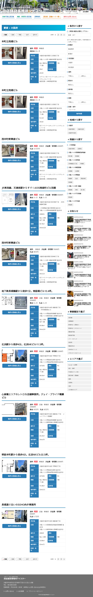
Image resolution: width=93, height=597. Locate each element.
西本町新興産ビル (11, 139)
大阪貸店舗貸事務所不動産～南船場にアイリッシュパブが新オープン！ (82, 219)
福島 (69, 377)
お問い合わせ (9, 591)
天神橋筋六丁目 (72, 161)
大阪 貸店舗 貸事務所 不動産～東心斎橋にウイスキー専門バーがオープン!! (82, 237)
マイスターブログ (71, 11)
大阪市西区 (71, 127)
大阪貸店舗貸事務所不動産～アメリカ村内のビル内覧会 (82, 274)
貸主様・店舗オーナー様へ (51, 16)
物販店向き (71, 344)
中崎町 (82, 161)
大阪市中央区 (72, 131)
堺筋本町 (83, 176)
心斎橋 (77, 169)
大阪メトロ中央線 (74, 199)
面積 (12, 35)
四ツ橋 (82, 188)
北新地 (79, 147)
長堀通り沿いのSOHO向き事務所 (19, 504)
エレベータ (72, 107)
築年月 (34, 35)
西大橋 (70, 154)
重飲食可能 (71, 330)
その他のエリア (72, 387)
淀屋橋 (70, 169)
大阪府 (70, 123)
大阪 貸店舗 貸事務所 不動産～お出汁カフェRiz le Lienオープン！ (82, 255)
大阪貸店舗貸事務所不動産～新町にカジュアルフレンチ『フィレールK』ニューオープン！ (79, 265)
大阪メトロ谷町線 (74, 158)
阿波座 (70, 195)
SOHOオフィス (72, 347)
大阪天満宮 (71, 147)
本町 (76, 188)
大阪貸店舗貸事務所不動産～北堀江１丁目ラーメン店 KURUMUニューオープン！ (79, 284)
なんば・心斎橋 (72, 363)
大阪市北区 (81, 127)
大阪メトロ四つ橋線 (74, 184)
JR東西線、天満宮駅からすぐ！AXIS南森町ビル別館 (29, 187)
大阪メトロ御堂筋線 (74, 165)
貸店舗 (70, 315)
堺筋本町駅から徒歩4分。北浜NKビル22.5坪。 (26, 454)
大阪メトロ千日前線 (74, 192)
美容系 (70, 340)
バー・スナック (72, 337)
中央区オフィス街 (73, 370)
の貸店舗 (24, 16)
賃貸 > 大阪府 (11, 27)
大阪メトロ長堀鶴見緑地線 (76, 150)
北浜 (76, 176)
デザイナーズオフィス (74, 351)
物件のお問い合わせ (70, 16)
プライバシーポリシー (35, 591)
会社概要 (86, 11)
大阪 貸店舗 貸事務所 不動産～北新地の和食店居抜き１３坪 (82, 302)
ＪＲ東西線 (71, 143)
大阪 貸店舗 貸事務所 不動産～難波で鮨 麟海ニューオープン (82, 246)
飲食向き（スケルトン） (75, 326)
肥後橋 (70, 188)
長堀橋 (77, 154)
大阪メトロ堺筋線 (74, 173)
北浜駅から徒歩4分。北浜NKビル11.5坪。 (23, 344)
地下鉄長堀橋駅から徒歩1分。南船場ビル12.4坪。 (28, 291)
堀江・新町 (71, 366)
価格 (5, 35)
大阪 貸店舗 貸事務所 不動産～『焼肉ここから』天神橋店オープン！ (82, 228)
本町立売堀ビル (10, 41)
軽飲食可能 (71, 333)
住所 (26, 35)
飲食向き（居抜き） (74, 323)
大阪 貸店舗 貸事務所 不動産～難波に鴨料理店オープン (82, 293)
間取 (19, 35)
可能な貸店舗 (8, 16)
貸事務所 (37, 16)
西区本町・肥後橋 (73, 373)
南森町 (70, 176)
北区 (69, 384)
